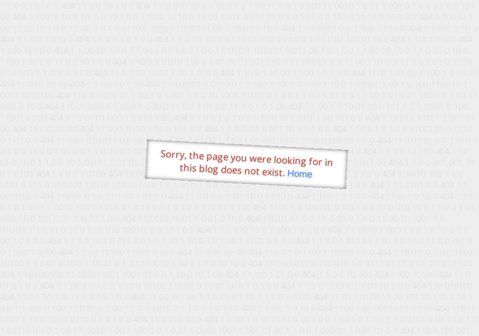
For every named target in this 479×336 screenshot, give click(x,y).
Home (299, 174)
